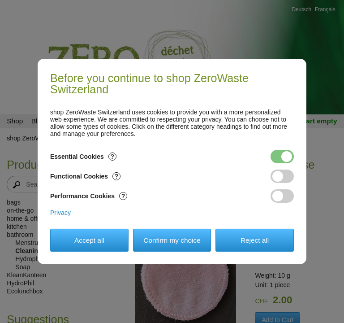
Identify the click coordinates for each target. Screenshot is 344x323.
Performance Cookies (88, 196)
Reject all (255, 240)
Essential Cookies (83, 156)
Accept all (89, 240)
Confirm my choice (171, 240)
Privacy (60, 212)
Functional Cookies (85, 176)
